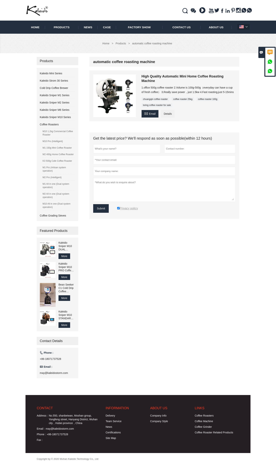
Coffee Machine (204, 421)
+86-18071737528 (50, 358)
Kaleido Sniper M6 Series (54, 109)
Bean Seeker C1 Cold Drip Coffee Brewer (66, 288)
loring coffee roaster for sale (157, 105)
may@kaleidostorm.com (54, 372)
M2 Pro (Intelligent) (52, 177)
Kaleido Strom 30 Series (54, 80)
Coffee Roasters (49, 124)
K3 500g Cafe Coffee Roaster (57, 161)
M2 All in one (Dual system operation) (56, 196)
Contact (45, 408)
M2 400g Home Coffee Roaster (58, 154)
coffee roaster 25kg (183, 99)
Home (35, 27)
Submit (101, 208)
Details (168, 113)
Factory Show (139, 27)
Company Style (159, 421)
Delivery (110, 415)
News (88, 27)
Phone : (41, 434)
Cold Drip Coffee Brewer (54, 87)
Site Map (111, 438)
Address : (42, 415)
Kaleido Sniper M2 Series (54, 102)
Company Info (158, 415)
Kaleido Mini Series (51, 73)
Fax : (40, 439)
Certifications (113, 432)
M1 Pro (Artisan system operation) (54, 169)
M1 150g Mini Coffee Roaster (57, 148)
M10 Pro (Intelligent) (53, 141)
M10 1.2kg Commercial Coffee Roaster (58, 133)
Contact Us (181, 27)
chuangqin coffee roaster (155, 99)
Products (62, 27)
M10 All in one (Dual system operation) (56, 205)
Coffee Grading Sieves (53, 215)
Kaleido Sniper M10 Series (55, 117)
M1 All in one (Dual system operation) (56, 186)
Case (107, 27)
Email (150, 113)
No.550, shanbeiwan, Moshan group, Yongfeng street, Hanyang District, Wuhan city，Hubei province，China (73, 419)
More (64, 256)
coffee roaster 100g (207, 99)
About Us (216, 27)
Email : (41, 428)
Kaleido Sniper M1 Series (54, 95)
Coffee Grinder (203, 426)
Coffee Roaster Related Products (214, 432)
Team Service (114, 421)
